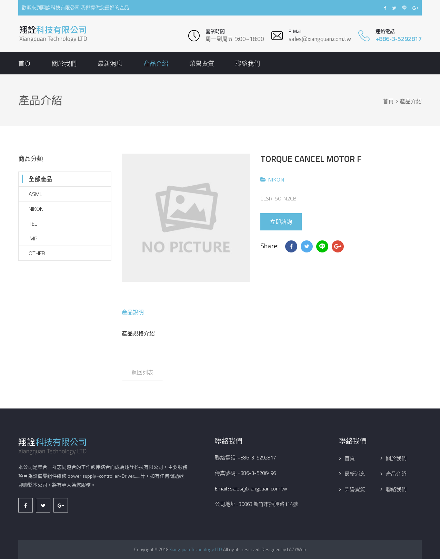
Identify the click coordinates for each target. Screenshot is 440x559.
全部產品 (40, 179)
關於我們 (64, 63)
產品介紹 (155, 63)
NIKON (36, 208)
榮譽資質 (201, 63)
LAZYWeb (296, 549)
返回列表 (142, 372)
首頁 (24, 63)
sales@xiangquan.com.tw (320, 38)
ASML (35, 193)
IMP (33, 238)
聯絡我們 (247, 63)
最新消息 (110, 63)
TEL (33, 223)
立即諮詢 (281, 222)
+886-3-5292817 (399, 38)
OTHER (37, 253)
